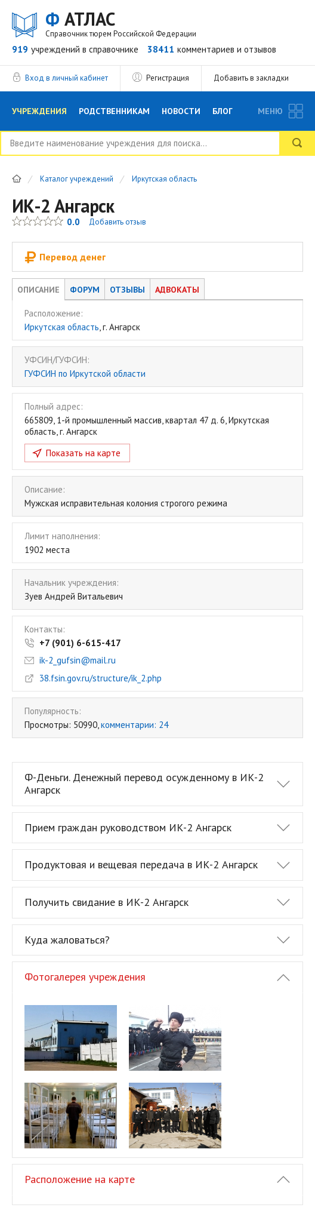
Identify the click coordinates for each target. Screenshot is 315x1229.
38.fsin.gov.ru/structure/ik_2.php (100, 678)
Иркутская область (164, 179)
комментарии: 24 (134, 724)
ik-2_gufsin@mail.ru (77, 660)
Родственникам (114, 111)
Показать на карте (83, 453)
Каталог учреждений (76, 179)
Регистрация (167, 78)
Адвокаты (177, 289)
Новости (181, 111)
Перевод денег (65, 256)
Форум (85, 289)
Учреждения (39, 111)
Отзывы (127, 289)
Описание (38, 289)
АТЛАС (120, 23)
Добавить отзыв (117, 222)
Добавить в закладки (251, 78)
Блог (222, 111)
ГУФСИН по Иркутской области (85, 373)
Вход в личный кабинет (66, 78)
